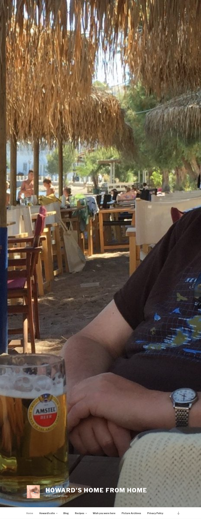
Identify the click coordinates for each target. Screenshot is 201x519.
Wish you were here (104, 513)
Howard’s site (48, 513)
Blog (66, 513)
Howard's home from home (96, 490)
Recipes (81, 513)
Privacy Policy (155, 513)
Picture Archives (131, 513)
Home (29, 513)
